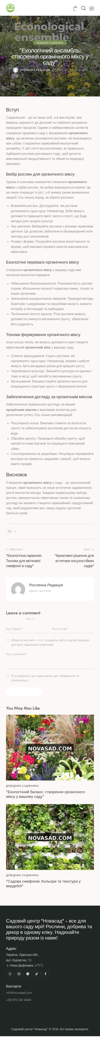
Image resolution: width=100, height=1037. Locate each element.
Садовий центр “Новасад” (29, 1030)
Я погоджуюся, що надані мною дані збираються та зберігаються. (45, 678)
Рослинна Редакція (46, 584)
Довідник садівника (50, 42)
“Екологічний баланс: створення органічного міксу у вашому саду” (47, 794)
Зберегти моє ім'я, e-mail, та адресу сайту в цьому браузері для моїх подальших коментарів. (50, 642)
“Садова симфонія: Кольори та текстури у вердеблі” (45, 884)
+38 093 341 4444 (18, 1001)
